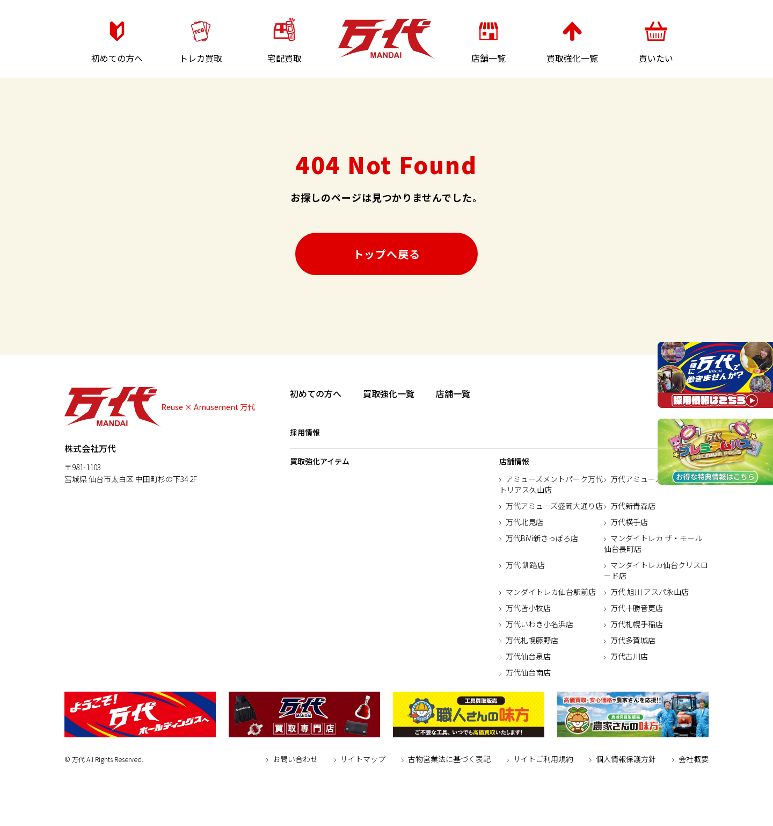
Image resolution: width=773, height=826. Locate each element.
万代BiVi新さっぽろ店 (542, 538)
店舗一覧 (453, 393)
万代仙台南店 (528, 672)
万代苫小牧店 (528, 607)
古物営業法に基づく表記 (449, 758)
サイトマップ (362, 758)
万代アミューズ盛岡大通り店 (554, 505)
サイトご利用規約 (543, 758)
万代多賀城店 (632, 640)
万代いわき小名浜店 (539, 624)
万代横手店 (629, 521)
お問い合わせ (295, 758)
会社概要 (694, 758)
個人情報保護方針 (626, 758)
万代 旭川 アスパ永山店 (649, 591)
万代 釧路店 (525, 564)
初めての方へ (315, 393)
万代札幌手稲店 (636, 624)
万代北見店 (524, 521)
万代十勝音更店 (636, 607)
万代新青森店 (632, 505)
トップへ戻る (386, 254)
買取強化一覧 (388, 393)
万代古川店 (629, 656)
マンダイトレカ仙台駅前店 (551, 591)
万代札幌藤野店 (532, 640)
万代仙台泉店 (528, 656)
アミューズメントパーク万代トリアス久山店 (551, 484)
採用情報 (305, 432)
